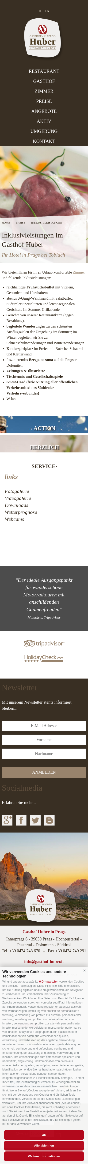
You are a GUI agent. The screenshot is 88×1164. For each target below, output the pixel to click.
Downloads (16, 505)
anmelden (44, 772)
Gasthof (44, 81)
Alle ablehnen (44, 1145)
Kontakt (44, 141)
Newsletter (20, 687)
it (40, 11)
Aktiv (44, 121)
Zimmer (44, 91)
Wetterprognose (21, 512)
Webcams (14, 519)
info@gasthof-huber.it (44, 961)
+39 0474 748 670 (24, 951)
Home (6, 222)
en (47, 11)
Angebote (44, 111)
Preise (44, 101)
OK (44, 1135)
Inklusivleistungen (46, 222)
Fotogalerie (17, 491)
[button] (84, 971)
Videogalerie (18, 498)
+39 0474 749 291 (70, 951)
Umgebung (44, 131)
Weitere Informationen (44, 1156)
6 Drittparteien (48, 981)
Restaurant (44, 71)
